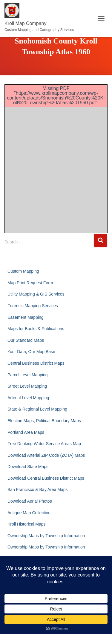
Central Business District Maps (36, 363)
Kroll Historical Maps (26, 524)
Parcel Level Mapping (27, 374)
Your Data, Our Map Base (31, 351)
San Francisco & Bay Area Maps (37, 489)
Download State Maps (27, 466)
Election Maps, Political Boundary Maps (44, 420)
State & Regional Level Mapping (37, 409)
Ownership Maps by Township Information (46, 535)
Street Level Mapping (27, 386)
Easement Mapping (25, 317)
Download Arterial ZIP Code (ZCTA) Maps (46, 455)
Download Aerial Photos (29, 501)
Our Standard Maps (25, 340)
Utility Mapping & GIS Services (36, 294)
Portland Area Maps (25, 432)
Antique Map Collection (28, 512)
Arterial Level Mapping (28, 397)
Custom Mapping (23, 271)
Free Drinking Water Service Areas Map (44, 443)
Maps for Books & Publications (35, 328)
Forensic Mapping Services (32, 305)
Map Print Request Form (30, 282)
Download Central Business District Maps (45, 478)
